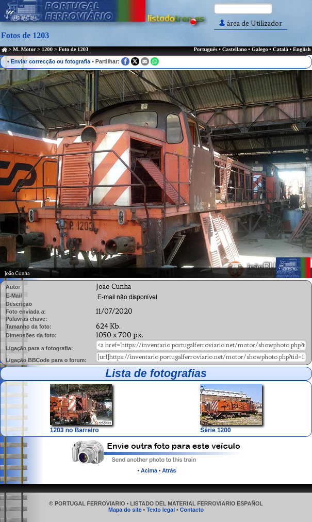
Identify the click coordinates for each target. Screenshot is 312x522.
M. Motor (24, 49)
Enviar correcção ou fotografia (51, 61)
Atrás (169, 470)
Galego (260, 49)
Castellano (234, 49)
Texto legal (160, 510)
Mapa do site (125, 510)
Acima (149, 470)
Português (205, 49)
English (301, 49)
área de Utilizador (250, 23)
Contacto (192, 510)
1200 (47, 49)
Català (280, 49)
